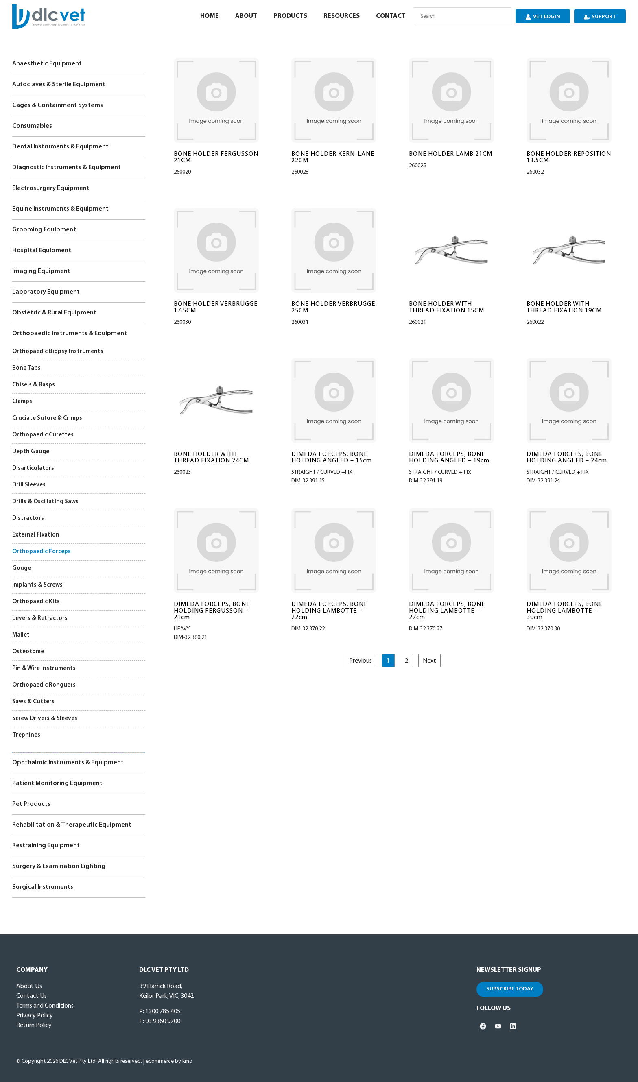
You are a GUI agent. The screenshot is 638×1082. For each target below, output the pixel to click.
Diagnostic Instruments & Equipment (66, 167)
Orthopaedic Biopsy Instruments (57, 352)
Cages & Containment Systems (57, 105)
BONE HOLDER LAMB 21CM (450, 154)
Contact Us (31, 996)
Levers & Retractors (40, 618)
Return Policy (34, 1025)
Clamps (22, 402)
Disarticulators (33, 468)
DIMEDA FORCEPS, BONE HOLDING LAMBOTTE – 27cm (447, 611)
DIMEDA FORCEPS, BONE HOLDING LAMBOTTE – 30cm (565, 611)
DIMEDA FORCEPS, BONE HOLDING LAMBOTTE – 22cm (329, 611)
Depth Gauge (30, 452)
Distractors (28, 518)
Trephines (26, 735)
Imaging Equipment (41, 271)
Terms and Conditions (45, 1006)
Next (429, 661)
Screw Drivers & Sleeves (44, 719)
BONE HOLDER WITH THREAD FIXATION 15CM (446, 307)
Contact (391, 16)
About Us (29, 986)
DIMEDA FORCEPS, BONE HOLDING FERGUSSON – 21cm (212, 611)
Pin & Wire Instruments (44, 668)
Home (209, 16)
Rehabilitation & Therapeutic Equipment (71, 825)
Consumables (32, 126)
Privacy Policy (34, 1015)
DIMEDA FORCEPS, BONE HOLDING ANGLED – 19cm (449, 457)
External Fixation (35, 535)
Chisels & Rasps (33, 385)
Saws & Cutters (33, 702)
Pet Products (31, 804)
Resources (341, 16)
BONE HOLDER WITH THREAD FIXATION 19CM (564, 307)
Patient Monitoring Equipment (57, 783)
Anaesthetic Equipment (47, 64)
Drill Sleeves (29, 485)
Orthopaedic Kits (36, 602)
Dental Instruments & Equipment (60, 147)
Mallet (21, 635)
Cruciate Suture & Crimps (47, 418)
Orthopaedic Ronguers (44, 685)
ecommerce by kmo (169, 1061)
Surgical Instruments (42, 887)
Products (290, 16)
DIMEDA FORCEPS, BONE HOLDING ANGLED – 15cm (331, 457)
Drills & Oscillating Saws (45, 502)
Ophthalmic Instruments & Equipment (68, 762)
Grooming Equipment (44, 230)
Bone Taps (26, 368)
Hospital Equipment (41, 250)
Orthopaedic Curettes (43, 435)
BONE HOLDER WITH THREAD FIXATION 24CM (211, 457)
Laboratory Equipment (46, 292)
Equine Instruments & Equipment (60, 209)
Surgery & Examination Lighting (58, 866)
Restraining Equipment (46, 845)
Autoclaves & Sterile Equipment (58, 84)
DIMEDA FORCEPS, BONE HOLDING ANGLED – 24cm (567, 457)
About (246, 16)
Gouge (21, 568)
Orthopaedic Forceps (41, 552)
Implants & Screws (37, 585)
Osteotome (28, 652)
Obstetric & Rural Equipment (54, 313)
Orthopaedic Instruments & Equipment (69, 333)
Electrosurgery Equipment (51, 188)
